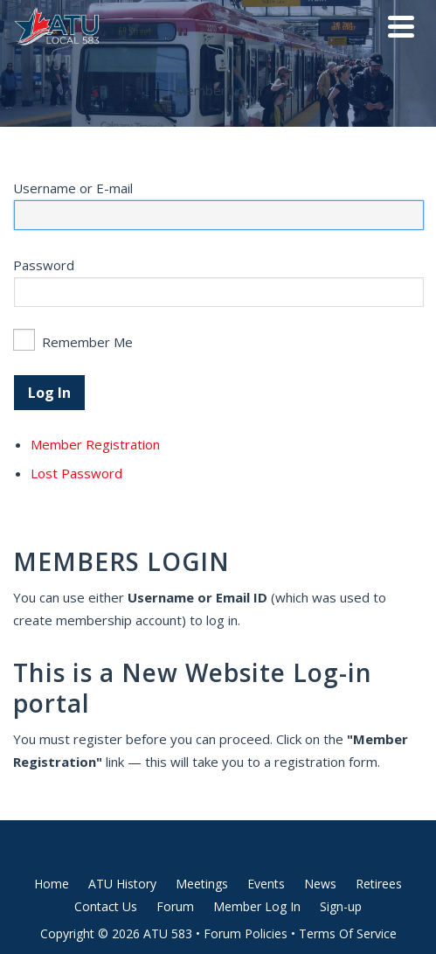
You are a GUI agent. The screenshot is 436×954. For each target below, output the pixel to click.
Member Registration (95, 444)
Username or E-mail (73, 188)
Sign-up (341, 906)
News (320, 883)
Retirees (379, 883)
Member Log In (257, 906)
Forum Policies (245, 933)
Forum (175, 906)
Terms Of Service (348, 933)
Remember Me (87, 342)
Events (266, 883)
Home (51, 883)
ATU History (122, 883)
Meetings (202, 883)
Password (43, 265)
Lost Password (76, 473)
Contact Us (105, 906)
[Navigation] (401, 26)
